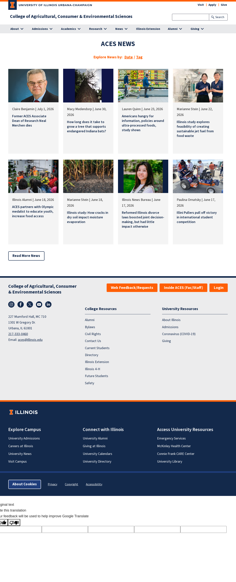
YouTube (39, 304)
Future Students (96, 376)
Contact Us (93, 341)
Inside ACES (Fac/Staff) (183, 287)
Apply (212, 5)
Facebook (20, 304)
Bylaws (90, 327)
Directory (91, 355)
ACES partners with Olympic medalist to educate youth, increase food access (33, 212)
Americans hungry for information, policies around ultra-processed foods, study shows (143, 123)
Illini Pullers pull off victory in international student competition (197, 217)
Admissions (170, 327)
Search (219, 17)
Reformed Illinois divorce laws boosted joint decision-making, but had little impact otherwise (143, 219)
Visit (201, 5)
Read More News (26, 255)
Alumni (90, 320)
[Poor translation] (14, 522)
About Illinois (171, 320)
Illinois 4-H (92, 369)
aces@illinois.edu (30, 339)
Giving (166, 341)
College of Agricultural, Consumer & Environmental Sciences (71, 16)
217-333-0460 (18, 334)
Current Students (97, 348)
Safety (89, 383)
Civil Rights (93, 334)
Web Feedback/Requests (132, 287)
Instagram (11, 304)
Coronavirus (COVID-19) (179, 334)
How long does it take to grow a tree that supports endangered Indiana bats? (86, 127)
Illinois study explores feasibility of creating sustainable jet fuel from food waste (195, 129)
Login (218, 287)
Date (128, 57)
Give (224, 5)
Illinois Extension (148, 29)
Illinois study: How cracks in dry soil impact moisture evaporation (87, 217)
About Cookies (25, 484)
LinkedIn (48, 304)
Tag (139, 57)
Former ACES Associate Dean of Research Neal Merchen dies (29, 121)
